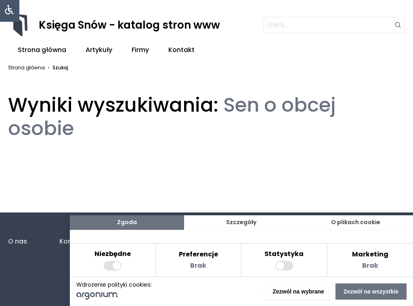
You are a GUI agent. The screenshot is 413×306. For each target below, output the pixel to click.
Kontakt (181, 49)
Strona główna (42, 49)
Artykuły (99, 49)
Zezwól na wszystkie (371, 291)
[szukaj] (334, 25)
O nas (17, 241)
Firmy (140, 49)
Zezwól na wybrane (298, 291)
